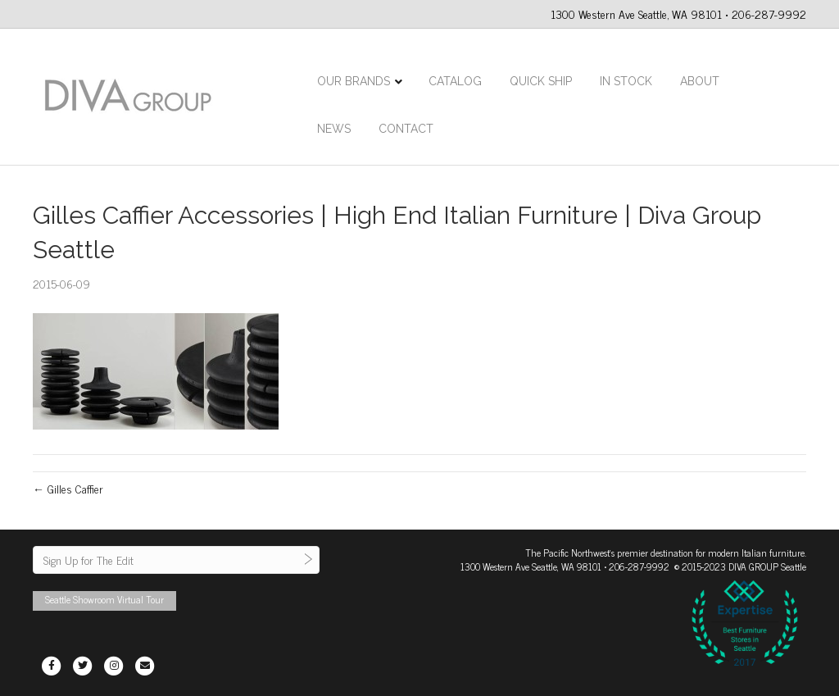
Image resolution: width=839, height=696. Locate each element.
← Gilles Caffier (68, 488)
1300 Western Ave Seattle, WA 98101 (530, 566)
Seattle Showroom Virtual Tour (104, 599)
